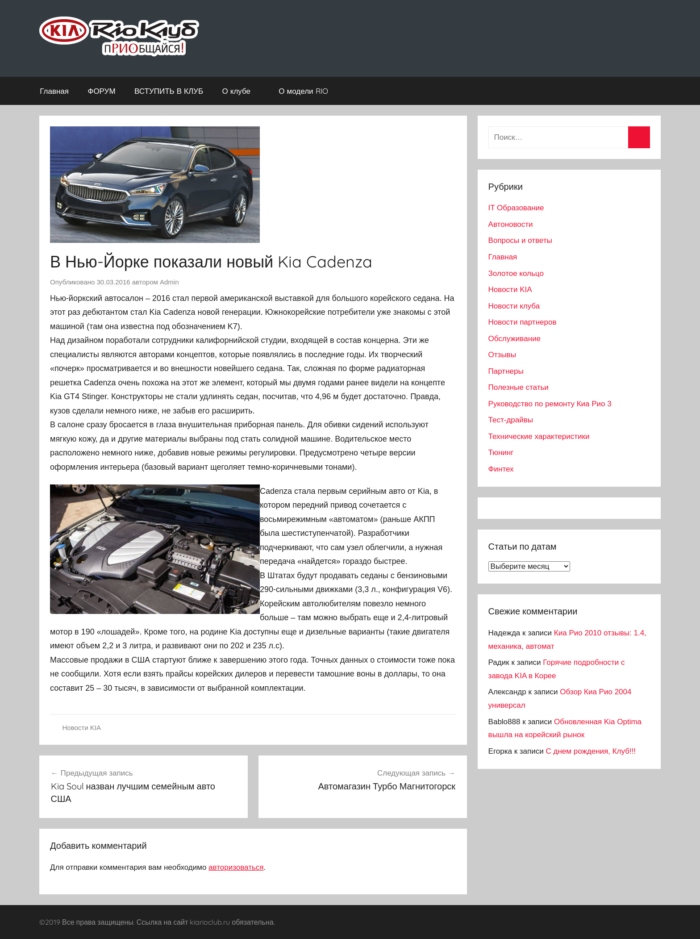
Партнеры (506, 371)
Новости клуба (514, 306)
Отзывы (502, 355)
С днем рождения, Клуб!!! (591, 751)
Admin (169, 282)
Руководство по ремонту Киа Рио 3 (550, 404)
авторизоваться (235, 867)
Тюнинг (501, 452)
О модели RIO (308, 91)
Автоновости (510, 224)
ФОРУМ (101, 91)
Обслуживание (514, 338)
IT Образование (516, 208)
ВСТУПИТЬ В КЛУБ (168, 91)
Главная (54, 91)
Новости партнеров (522, 322)
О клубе (241, 91)
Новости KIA (81, 727)
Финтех (501, 469)
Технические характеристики (539, 436)
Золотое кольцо (516, 273)
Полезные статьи (518, 387)
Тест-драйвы (510, 420)
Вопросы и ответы (520, 240)
